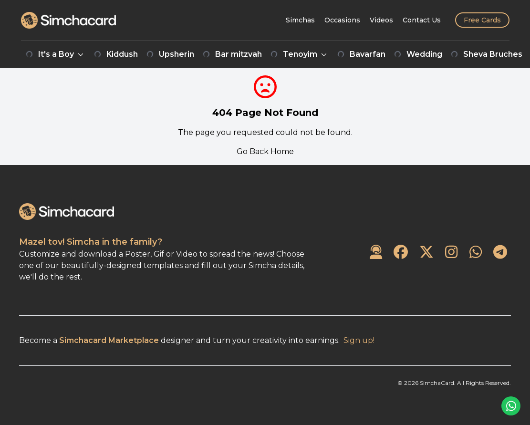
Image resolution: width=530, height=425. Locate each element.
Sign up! (358, 340)
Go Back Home (265, 151)
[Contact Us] (422, 20)
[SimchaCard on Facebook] (401, 252)
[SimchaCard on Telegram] (500, 252)
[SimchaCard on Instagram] (451, 252)
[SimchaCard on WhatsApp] (476, 252)
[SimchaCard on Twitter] (426, 252)
